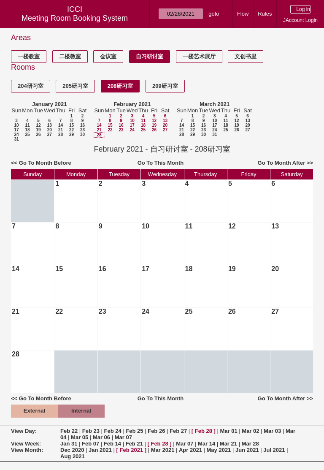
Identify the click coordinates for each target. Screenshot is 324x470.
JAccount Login (300, 20)
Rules (265, 14)
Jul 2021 (274, 450)
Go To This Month (161, 163)
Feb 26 (156, 431)
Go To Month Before (45, 163)
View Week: (26, 443)
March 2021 (215, 104)
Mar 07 (123, 437)
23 (82, 130)
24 (16, 134)
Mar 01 (228, 431)
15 (71, 125)
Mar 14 (206, 443)
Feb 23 (91, 431)
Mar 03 (272, 431)
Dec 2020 (72, 450)
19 (38, 130)
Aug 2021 (72, 456)
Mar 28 (250, 443)
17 (16, 130)
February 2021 (132, 104)
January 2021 (49, 104)
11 (27, 125)
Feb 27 (178, 431)
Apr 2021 (190, 450)
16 (82, 125)
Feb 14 (112, 443)
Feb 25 (134, 431)
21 (60, 130)
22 (71, 130)
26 (38, 134)
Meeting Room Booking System (75, 18)
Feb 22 (69, 431)
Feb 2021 (131, 450)
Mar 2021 (163, 450)
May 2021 (219, 450)
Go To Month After (281, 163)
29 (71, 134)
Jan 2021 (100, 450)
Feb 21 (134, 443)
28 (60, 134)
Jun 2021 (247, 450)
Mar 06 (101, 437)
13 (49, 125)
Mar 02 (250, 431)
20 (49, 130)
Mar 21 (228, 443)
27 (49, 134)
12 (38, 125)
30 (82, 134)
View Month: (27, 450)
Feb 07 (90, 443)
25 (27, 134)
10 (16, 125)
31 (16, 139)
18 (27, 130)
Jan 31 (68, 443)
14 (60, 125)
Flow (242, 14)
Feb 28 (203, 431)
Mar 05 (79, 437)
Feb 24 (113, 431)
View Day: (24, 431)
